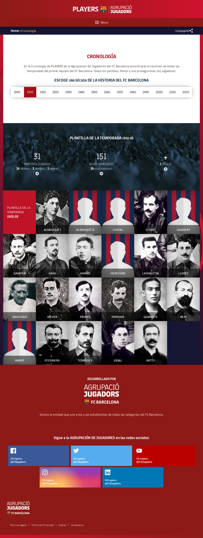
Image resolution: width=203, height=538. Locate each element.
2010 (172, 92)
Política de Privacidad (43, 525)
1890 (17, 92)
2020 (185, 92)
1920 (56, 92)
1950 (94, 92)
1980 (133, 92)
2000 (159, 92)
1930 (68, 92)
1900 (30, 92)
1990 (146, 92)
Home (15, 31)
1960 (107, 92)
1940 (81, 92)
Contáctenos (77, 525)
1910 (43, 92)
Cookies (62, 525)
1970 (120, 92)
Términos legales (18, 525)
